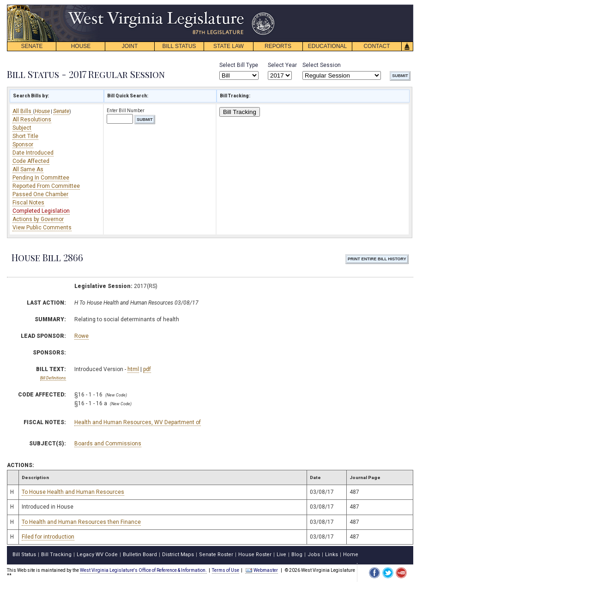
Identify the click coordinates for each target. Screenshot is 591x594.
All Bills (22, 111)
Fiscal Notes (28, 202)
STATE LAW (228, 46)
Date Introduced (33, 153)
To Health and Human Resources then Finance (81, 522)
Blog (296, 555)
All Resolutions (31, 119)
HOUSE (81, 46)
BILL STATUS (179, 46)
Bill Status (24, 555)
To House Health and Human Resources (73, 492)
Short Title (25, 136)
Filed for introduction (48, 537)
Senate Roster (216, 555)
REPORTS (278, 46)
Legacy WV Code (97, 555)
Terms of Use (225, 570)
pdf (147, 369)
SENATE (31, 46)
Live (281, 555)
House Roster (254, 555)
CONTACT (376, 46)
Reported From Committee (46, 186)
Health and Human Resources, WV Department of (137, 422)
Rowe (81, 336)
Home (350, 555)
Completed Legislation (41, 211)
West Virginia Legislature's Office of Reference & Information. (143, 570)
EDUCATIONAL (327, 46)
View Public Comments (42, 227)
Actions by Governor (38, 219)
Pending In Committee (40, 177)
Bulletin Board (140, 555)
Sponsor (22, 144)
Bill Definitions (53, 378)
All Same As (27, 169)
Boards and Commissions (107, 443)
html (133, 369)
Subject (21, 128)
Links (331, 555)
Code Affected (30, 161)
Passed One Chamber (40, 194)
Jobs (314, 555)
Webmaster (261, 570)
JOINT (130, 46)
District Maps (178, 555)
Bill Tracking (239, 111)
